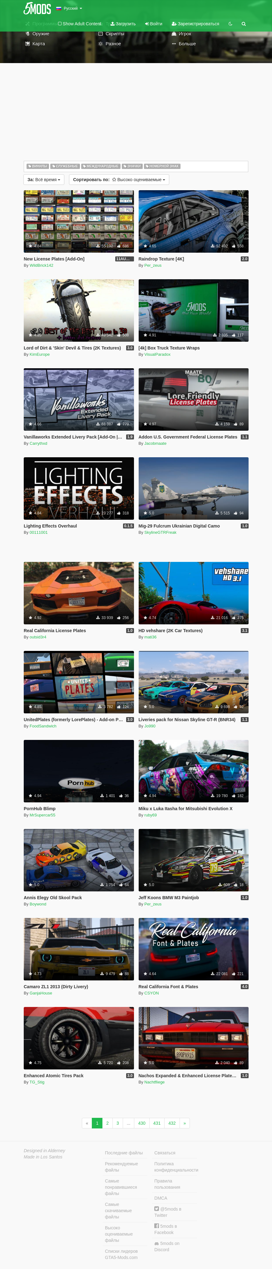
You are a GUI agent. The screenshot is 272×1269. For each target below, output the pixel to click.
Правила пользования (167, 1184)
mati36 (150, 637)
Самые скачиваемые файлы (118, 1210)
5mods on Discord (166, 1246)
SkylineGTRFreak (160, 532)
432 (172, 1123)
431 (157, 1123)
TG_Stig (37, 1082)
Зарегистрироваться (195, 23)
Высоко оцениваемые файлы (119, 1234)
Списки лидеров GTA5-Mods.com (121, 1254)
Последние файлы (124, 1152)
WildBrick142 (41, 265)
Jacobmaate (155, 443)
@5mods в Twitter (167, 1212)
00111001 (39, 532)
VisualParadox (157, 354)
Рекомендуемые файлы (121, 1166)
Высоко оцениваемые (119, 179)
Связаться (164, 1152)
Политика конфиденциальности (175, 1166)
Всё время (43, 179)
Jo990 (149, 726)
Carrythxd (38, 443)
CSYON (151, 993)
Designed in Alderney (44, 1150)
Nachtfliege (154, 1082)
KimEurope (40, 354)
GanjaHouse (41, 993)
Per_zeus (152, 265)
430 (141, 1123)
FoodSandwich (43, 726)
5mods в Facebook (165, 1229)
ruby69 (150, 815)
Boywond (38, 904)
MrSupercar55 (42, 815)
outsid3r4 (38, 637)
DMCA (160, 1198)
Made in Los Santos (43, 1156)
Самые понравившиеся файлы (121, 1187)
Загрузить (123, 23)
